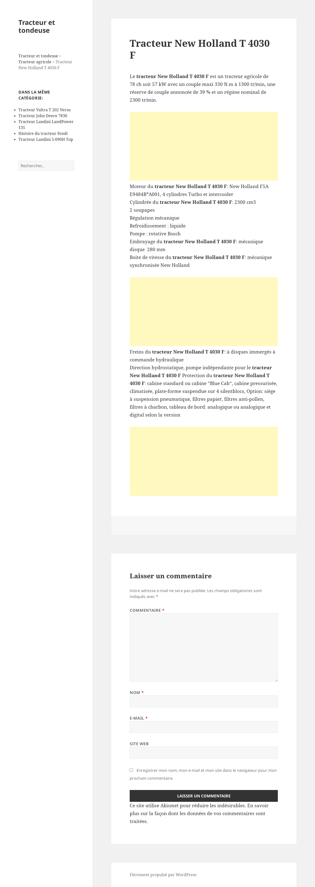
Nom (137, 692)
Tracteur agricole (34, 62)
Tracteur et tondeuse (36, 26)
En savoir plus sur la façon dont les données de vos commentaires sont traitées (199, 813)
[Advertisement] (204, 146)
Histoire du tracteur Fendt (43, 133)
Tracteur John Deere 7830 (42, 115)
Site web (139, 743)
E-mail (139, 718)
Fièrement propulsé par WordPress (163, 874)
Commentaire (147, 610)
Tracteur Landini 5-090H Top (45, 139)
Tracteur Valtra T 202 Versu (44, 110)
